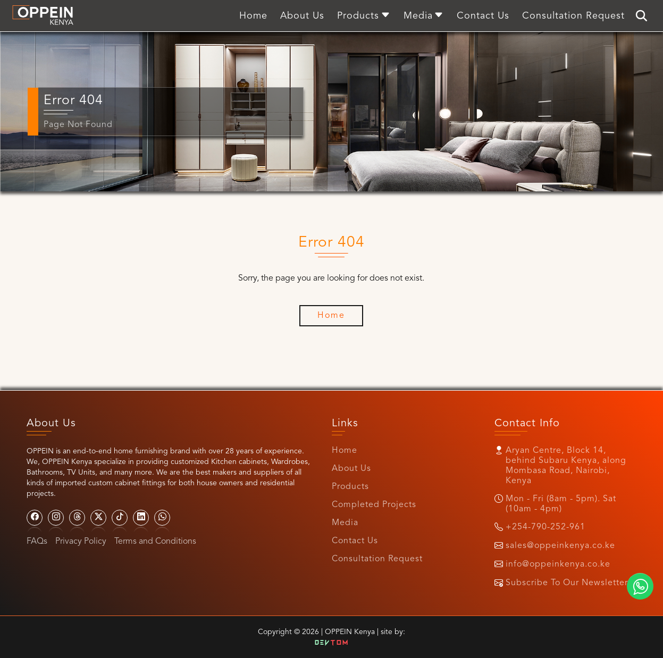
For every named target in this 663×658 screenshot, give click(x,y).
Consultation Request (377, 559)
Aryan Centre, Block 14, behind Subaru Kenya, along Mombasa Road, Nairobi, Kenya (566, 465)
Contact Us (355, 541)
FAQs (37, 541)
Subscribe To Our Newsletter (567, 583)
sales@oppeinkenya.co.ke (560, 546)
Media (345, 523)
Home (344, 450)
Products (350, 487)
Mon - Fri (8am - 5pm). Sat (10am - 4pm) (561, 504)
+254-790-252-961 (545, 527)
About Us (351, 469)
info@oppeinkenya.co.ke (558, 564)
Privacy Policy (80, 541)
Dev (332, 643)
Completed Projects (374, 505)
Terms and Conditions (155, 541)
